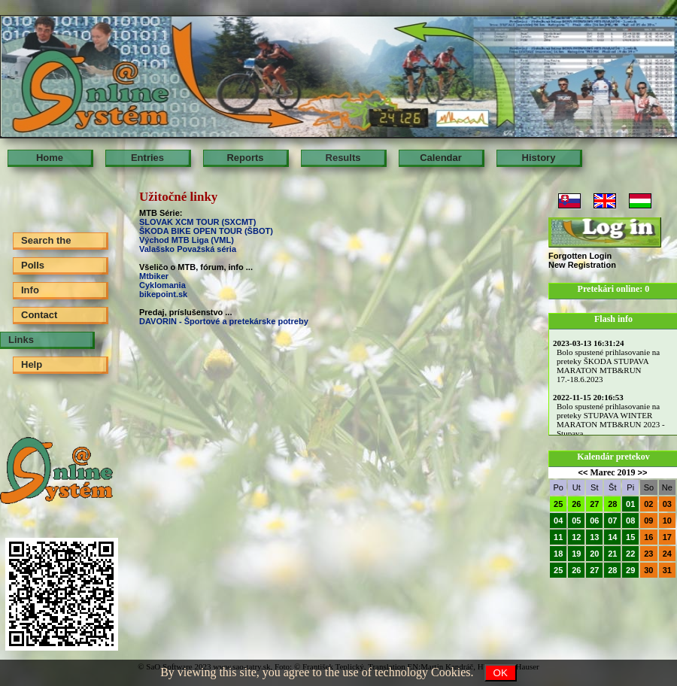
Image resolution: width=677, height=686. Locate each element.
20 (594, 553)
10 (667, 520)
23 (648, 553)
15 (630, 537)
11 (558, 537)
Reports (244, 157)
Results (343, 157)
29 (630, 570)
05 (576, 520)
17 (667, 537)
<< (583, 472)
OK (500, 672)
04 (558, 520)
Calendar (441, 157)
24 (667, 553)
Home (49, 157)
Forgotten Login (580, 255)
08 (630, 520)
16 (648, 537)
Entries (147, 157)
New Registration (582, 264)
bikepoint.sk (163, 294)
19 (576, 553)
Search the (46, 240)
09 (648, 520)
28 (612, 503)
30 (648, 570)
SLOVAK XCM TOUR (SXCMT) (197, 221)
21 (612, 553)
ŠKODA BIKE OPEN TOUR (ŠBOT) (207, 230)
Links (21, 339)
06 (594, 520)
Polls (32, 265)
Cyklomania (162, 285)
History (539, 157)
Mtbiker (153, 276)
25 (558, 503)
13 (594, 537)
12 (576, 537)
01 (630, 503)
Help (31, 364)
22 (630, 553)
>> (643, 472)
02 (648, 503)
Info (30, 290)
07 (612, 520)
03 (667, 503)
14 (612, 537)
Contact (39, 314)
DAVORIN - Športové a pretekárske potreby (223, 321)
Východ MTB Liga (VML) (186, 239)
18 (558, 553)
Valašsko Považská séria (187, 248)
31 (667, 570)
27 (594, 503)
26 (576, 503)
